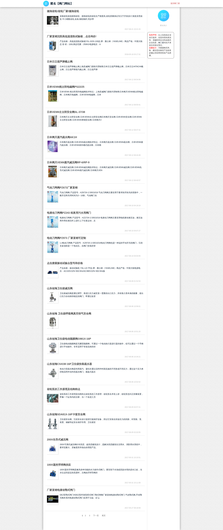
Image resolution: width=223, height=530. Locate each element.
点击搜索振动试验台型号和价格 (65, 263)
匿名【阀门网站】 (61, 3)
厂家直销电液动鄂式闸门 (61, 490)
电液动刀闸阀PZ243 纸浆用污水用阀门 (69, 212)
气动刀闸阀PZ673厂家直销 (62, 187)
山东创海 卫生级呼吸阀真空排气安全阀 (69, 313)
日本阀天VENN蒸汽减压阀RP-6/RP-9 (68, 162)
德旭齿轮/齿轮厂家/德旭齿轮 (63, 11)
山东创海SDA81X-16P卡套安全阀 (66, 414)
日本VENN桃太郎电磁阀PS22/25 (65, 86)
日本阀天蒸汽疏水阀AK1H (62, 137)
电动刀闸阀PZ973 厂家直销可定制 (66, 238)
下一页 (96, 515)
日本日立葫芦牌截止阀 (60, 61)
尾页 (104, 515)
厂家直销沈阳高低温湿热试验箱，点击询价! (71, 36)
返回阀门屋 (175, 3)
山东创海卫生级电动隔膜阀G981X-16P (69, 338)
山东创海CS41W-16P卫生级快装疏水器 (69, 364)
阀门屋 (161, 43)
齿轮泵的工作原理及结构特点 (63, 389)
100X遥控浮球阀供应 (59, 464)
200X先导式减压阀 (57, 439)
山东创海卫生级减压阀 (60, 288)
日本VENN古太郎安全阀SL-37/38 (66, 112)
